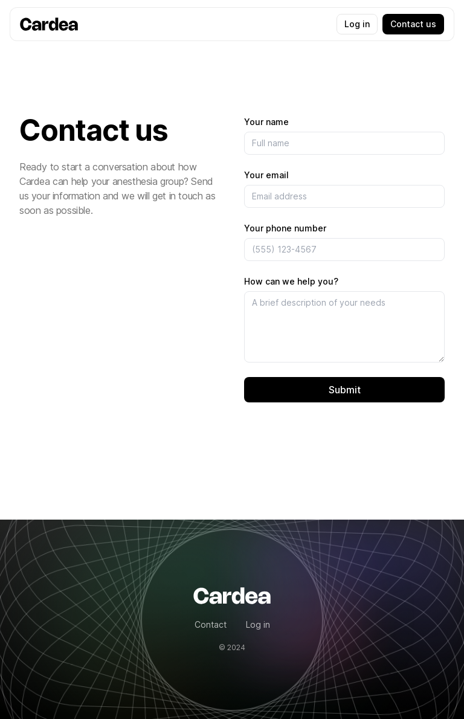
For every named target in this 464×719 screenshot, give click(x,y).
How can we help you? (291, 281)
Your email (266, 175)
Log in (357, 24)
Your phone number (285, 228)
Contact (211, 624)
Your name (266, 122)
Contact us (413, 24)
